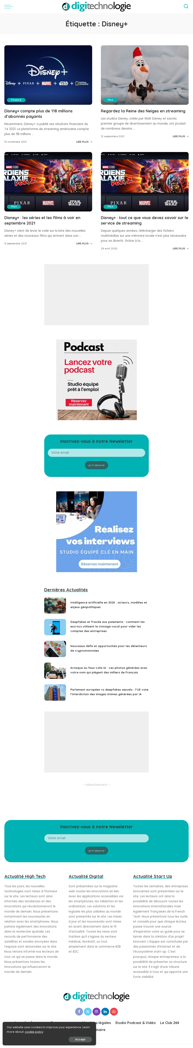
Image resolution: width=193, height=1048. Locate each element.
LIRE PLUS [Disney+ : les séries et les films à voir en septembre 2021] (84, 243)
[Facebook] (79, 1011)
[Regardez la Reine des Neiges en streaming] (145, 75)
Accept (52, 1038)
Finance (16, 99)
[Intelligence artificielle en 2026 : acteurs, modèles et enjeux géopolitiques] (55, 605)
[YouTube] (114, 1011)
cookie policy (17, 1031)
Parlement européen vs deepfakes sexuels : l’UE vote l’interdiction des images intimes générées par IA (107, 691)
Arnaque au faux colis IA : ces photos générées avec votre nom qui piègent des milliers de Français (106, 669)
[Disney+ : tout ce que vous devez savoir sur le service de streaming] (145, 181)
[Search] (186, 6)
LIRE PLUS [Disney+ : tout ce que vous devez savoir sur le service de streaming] (181, 248)
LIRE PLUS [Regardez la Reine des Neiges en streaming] (181, 141)
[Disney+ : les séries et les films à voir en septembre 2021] (48, 181)
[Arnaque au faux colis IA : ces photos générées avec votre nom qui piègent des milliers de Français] (55, 670)
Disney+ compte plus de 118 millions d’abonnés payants (41, 113)
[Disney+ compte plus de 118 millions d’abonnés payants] (48, 75)
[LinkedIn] (105, 1011)
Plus (110, 99)
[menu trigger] (9, 6)
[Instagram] (96, 1011)
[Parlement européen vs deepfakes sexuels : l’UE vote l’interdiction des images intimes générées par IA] (55, 692)
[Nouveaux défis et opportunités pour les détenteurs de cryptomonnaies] (55, 649)
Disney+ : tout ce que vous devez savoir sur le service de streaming (143, 220)
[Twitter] (88, 1011)
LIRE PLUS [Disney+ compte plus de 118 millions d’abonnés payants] (84, 141)
